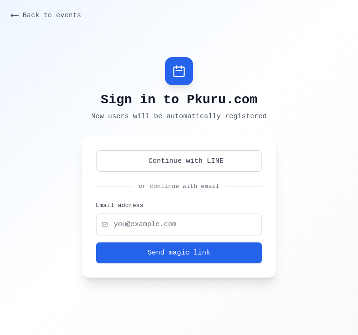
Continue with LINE (178, 161)
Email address (120, 205)
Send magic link (179, 252)
